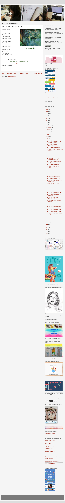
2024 (47, 107)
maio (48, 136)
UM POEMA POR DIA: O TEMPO (54, 211)
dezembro (49, 125)
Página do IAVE (48, 443)
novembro (49, 127)
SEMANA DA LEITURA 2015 (53, 183)
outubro (49, 129)
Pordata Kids (47, 445)
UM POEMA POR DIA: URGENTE (54, 147)
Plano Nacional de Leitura (50, 463)
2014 (47, 224)
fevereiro (49, 220)
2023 (47, 109)
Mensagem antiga (36, 73)
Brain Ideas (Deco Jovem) (50, 441)
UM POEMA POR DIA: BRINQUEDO (54, 152)
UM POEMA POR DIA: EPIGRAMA (54, 190)
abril (48, 138)
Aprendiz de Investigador (50, 440)
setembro (49, 131)
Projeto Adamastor (48, 435)
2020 (47, 115)
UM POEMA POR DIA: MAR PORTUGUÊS (52, 145)
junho (48, 134)
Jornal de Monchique (49, 458)
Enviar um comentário (8, 68)
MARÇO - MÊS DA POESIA (52, 217)
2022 (47, 111)
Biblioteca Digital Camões (50, 433)
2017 (47, 120)
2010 (47, 231)
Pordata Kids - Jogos (49, 448)
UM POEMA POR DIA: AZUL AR (53, 178)
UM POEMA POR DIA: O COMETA (54, 216)
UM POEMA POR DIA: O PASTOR (54, 209)
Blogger (41, 497)
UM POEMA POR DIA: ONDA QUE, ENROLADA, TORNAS (54, 142)
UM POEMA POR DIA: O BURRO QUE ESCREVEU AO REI (54, 174)
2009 (47, 233)
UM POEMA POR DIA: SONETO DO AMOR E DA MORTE (54, 181)
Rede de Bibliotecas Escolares (51, 464)
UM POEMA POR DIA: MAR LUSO (54, 169)
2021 (47, 113)
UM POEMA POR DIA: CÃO (52, 203)
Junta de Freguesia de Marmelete (51, 459)
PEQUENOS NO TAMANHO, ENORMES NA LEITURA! (53, 159)
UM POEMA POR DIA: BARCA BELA (54, 192)
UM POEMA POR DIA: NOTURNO (54, 156)
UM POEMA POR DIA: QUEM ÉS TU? (55, 204)
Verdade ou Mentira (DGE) (50, 451)
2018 (47, 118)
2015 (47, 124)
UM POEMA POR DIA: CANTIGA (54, 176)
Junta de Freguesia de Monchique (51, 461)
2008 (47, 235)
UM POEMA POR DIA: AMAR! (53, 164)
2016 (47, 122)
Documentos (47, 102)
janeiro (48, 221)
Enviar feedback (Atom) (12, 76)
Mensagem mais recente (9, 73)
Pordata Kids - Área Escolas (50, 446)
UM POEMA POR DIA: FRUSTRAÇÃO (51, 188)
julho (48, 132)
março (48, 140)
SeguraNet (47, 450)
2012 (47, 227)
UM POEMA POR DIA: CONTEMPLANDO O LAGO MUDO (55, 186)
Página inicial (24, 73)
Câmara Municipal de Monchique (51, 456)
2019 (47, 116)
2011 (47, 229)
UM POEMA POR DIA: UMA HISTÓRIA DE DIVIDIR (52, 198)
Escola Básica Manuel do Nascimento (52, 97)
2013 (47, 226)
